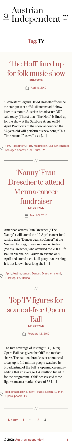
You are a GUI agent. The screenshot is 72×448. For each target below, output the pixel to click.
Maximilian (40, 146)
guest (40, 392)
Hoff (29, 146)
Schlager (10, 150)
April (8, 274)
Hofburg (10, 278)
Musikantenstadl (58, 146)
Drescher (47, 274)
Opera (9, 396)
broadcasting (19, 392)
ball (7, 392)
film (7, 146)
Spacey (21, 150)
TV (43, 150)
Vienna (25, 278)
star (29, 150)
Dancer (36, 274)
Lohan (49, 392)
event (57, 274)
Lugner (58, 392)
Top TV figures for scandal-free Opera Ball (36, 310)
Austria (16, 274)
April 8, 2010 (38, 88)
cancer (26, 274)
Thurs (36, 150)
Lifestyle (36, 208)
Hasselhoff (18, 146)
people (18, 396)
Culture (36, 80)
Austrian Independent (30, 440)
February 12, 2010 (39, 334)
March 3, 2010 (38, 216)
